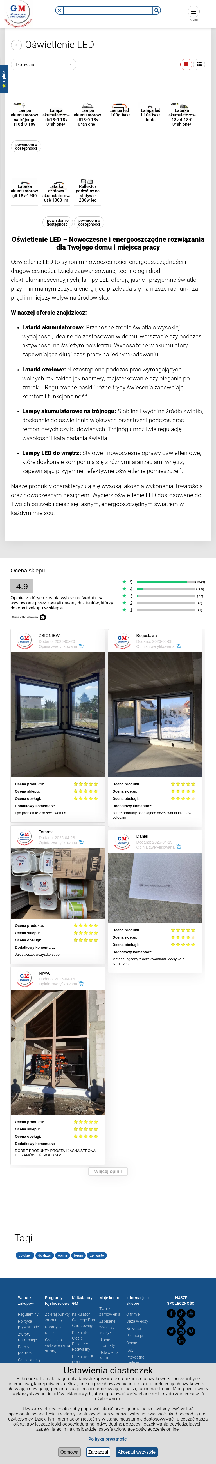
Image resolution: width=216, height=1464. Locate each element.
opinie (62, 1255)
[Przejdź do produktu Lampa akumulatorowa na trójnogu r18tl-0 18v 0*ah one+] (24, 101)
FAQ (129, 1350)
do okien (25, 1255)
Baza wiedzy (137, 1321)
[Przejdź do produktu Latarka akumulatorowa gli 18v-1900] (24, 177)
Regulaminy (28, 1314)
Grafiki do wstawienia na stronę (57, 1345)
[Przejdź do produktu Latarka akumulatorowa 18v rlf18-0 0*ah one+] (182, 101)
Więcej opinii (108, 1171)
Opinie (131, 1343)
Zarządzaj (98, 1452)
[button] (59, 10)
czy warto (97, 1255)
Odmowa (69, 1452)
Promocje (134, 1335)
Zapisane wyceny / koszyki (107, 1327)
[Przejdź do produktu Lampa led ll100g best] (119, 101)
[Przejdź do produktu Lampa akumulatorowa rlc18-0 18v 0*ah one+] (56, 101)
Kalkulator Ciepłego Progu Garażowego (85, 1320)
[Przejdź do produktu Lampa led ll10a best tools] (150, 101)
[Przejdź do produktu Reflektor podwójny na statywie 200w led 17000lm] (87, 177)
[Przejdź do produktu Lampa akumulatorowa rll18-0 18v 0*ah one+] (87, 101)
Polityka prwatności (108, 1439)
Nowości (133, 1328)
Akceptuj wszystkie (137, 1452)
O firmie (133, 1314)
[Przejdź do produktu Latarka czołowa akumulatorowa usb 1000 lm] (56, 177)
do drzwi (44, 1255)
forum (78, 1255)
